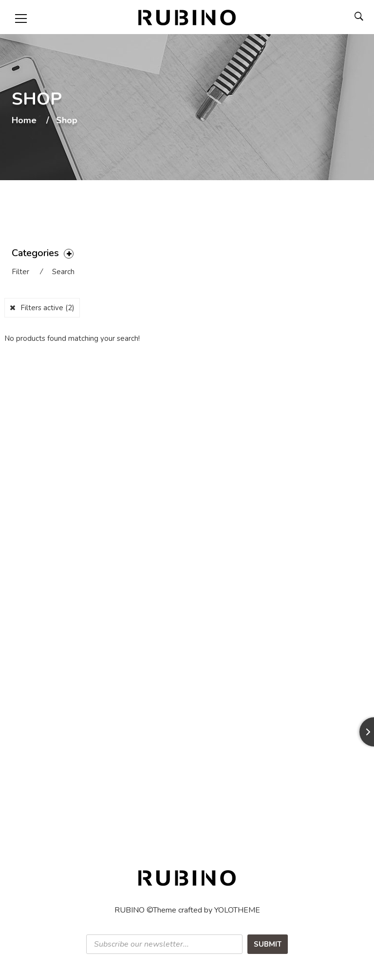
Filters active (47, 308)
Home (24, 120)
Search (63, 272)
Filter (20, 272)
